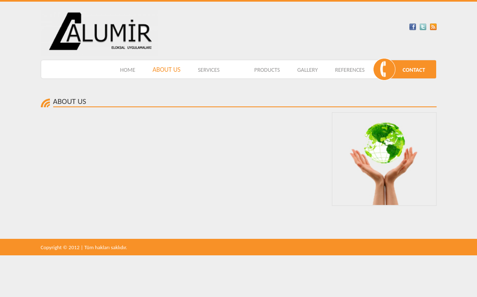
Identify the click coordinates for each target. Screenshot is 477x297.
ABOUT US (167, 69)
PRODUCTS (267, 69)
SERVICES (209, 69)
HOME (127, 69)
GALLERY (307, 69)
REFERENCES (350, 69)
